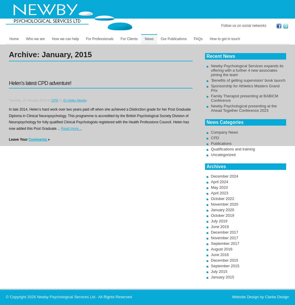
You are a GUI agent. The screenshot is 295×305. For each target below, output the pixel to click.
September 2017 (225, 243)
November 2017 (224, 238)
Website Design (245, 297)
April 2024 (219, 182)
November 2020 (224, 204)
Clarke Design (277, 297)
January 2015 (222, 277)
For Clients (129, 39)
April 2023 (219, 193)
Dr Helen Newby (75, 100)
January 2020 (222, 210)
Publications (221, 143)
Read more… (71, 129)
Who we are (35, 39)
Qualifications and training (233, 149)
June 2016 (220, 254)
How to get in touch (225, 39)
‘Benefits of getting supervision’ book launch (248, 80)
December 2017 (224, 232)
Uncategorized (223, 154)
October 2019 (222, 215)
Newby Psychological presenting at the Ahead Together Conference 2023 (244, 108)
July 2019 (219, 221)
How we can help (65, 39)
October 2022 (222, 198)
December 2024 (224, 176)
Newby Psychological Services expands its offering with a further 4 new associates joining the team (247, 70)
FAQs (198, 39)
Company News (224, 132)
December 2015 (224, 260)
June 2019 (220, 226)
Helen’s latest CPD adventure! (40, 83)
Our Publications (174, 39)
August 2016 (221, 249)
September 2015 (225, 266)
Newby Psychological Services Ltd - (72, 17)
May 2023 (219, 187)
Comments (38, 139)
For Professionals (99, 39)
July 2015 (219, 271)
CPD (54, 100)
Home (14, 39)
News (149, 39)
